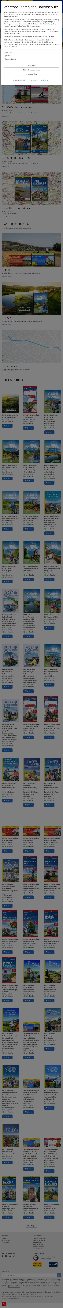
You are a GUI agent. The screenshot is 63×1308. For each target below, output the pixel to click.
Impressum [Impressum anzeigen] (44, 80)
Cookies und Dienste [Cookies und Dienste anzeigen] (19, 80)
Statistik (8, 56)
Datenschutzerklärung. (10, 46)
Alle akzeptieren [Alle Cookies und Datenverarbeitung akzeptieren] (31, 66)
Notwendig (9, 52)
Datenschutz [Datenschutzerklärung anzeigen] (33, 80)
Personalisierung (11, 59)
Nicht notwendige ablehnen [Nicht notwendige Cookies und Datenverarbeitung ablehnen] (31, 70)
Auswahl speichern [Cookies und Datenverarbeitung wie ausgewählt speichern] (31, 74)
